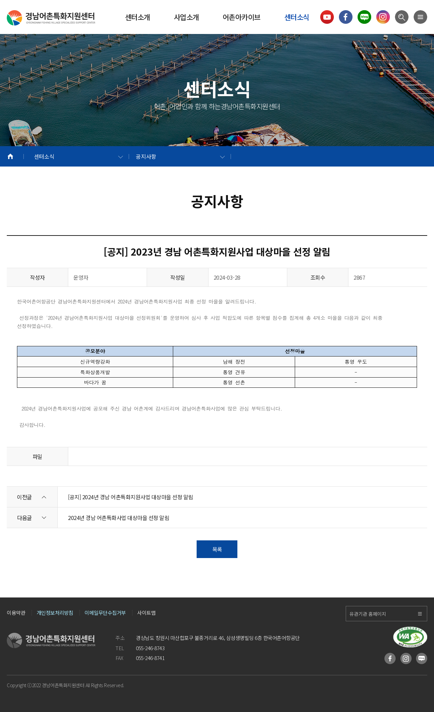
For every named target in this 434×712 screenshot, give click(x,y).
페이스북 (390, 658)
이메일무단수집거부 (105, 613)
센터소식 (44, 156)
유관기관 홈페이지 (367, 613)
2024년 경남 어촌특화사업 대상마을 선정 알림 (118, 518)
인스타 (406, 658)
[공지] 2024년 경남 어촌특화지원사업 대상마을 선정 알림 (130, 497)
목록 (217, 549)
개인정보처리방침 (55, 613)
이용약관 (16, 613)
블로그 (421, 658)
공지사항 (146, 156)
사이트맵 (146, 613)
